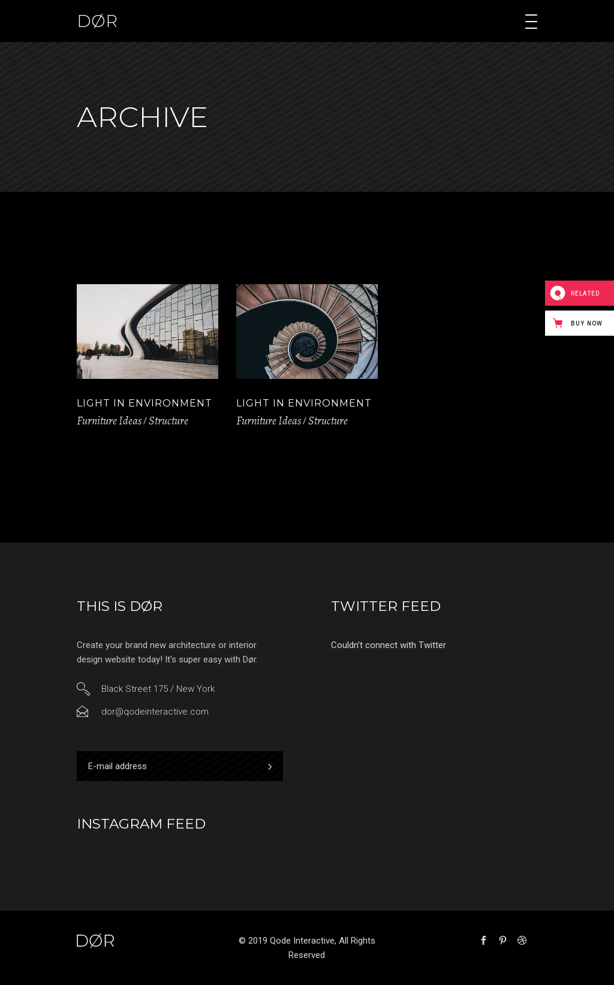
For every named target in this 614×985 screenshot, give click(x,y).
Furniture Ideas (109, 421)
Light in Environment (144, 403)
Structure (168, 421)
